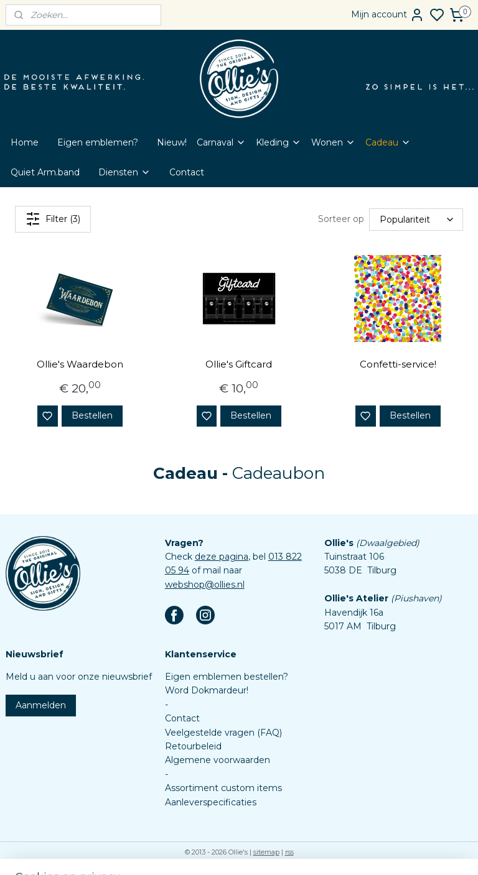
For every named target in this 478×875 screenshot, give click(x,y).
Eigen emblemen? (97, 142)
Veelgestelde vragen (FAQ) (223, 732)
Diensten (124, 172)
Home (25, 142)
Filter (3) (53, 218)
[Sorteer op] (416, 219)
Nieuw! (172, 142)
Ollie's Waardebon (80, 364)
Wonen (333, 142)
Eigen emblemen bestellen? (226, 676)
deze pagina (221, 556)
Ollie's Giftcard (238, 364)
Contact (186, 172)
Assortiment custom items (223, 788)
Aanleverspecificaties (210, 802)
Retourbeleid (193, 746)
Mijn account (387, 14)
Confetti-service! (398, 364)
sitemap (266, 852)
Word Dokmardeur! (206, 690)
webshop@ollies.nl (205, 584)
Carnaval (221, 142)
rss (289, 852)
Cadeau (388, 142)
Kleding (278, 142)
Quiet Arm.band (45, 172)
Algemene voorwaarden (217, 760)
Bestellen (92, 415)
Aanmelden (41, 705)
